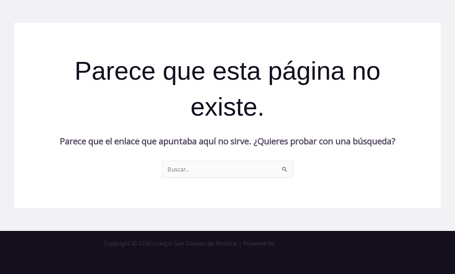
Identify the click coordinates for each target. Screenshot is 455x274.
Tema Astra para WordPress (314, 243)
